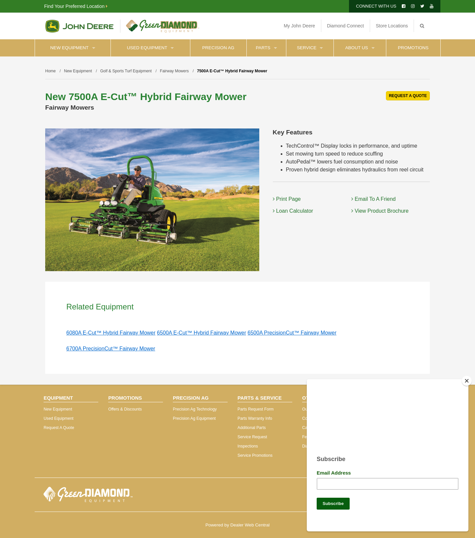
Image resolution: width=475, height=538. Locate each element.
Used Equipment (150, 47)
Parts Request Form (255, 409)
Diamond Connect (345, 25)
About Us (359, 47)
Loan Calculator (293, 211)
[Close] (467, 378)
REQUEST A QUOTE (408, 95)
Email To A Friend (373, 199)
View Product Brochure (380, 211)
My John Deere (299, 25)
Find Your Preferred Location (76, 6)
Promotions (413, 47)
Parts (266, 47)
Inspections (248, 446)
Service (310, 47)
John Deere (79, 26)
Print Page (287, 199)
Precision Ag (218, 47)
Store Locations (392, 25)
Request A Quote (59, 427)
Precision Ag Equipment (194, 418)
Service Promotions (255, 455)
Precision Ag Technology (195, 409)
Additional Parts (252, 427)
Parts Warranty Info (255, 418)
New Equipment (72, 47)
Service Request (252, 437)
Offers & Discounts (125, 409)
